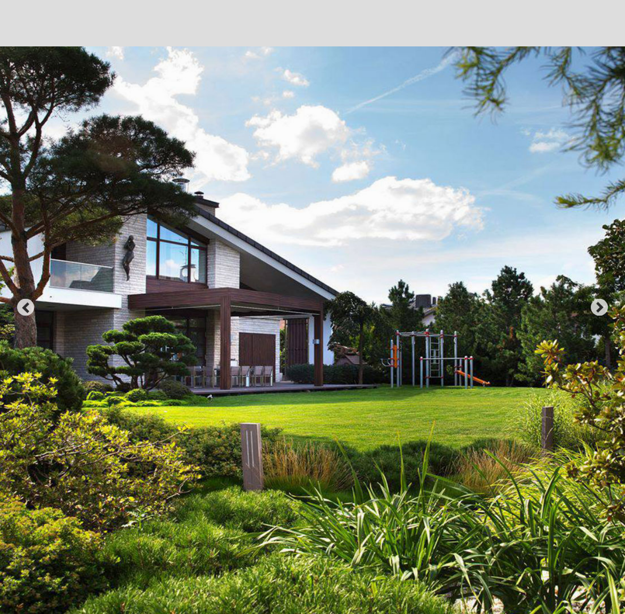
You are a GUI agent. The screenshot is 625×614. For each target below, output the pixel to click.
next (599, 307)
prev (25, 307)
